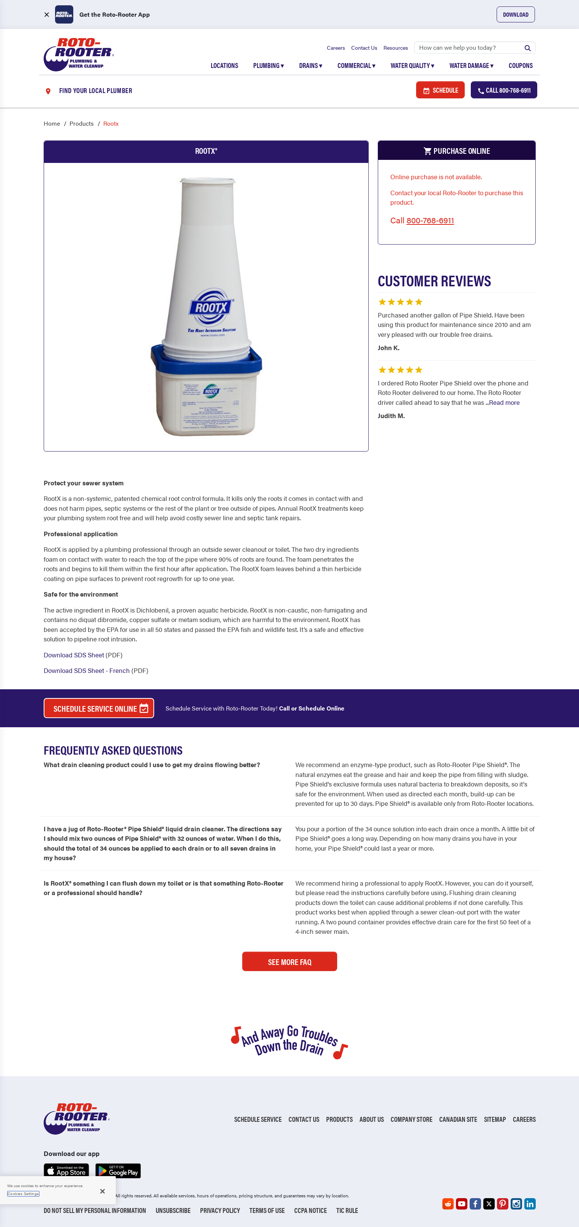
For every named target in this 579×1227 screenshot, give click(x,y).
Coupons (521, 65)
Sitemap (495, 1119)
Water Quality (412, 65)
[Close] (102, 1191)
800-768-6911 (430, 220)
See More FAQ (289, 961)
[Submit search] (528, 47)
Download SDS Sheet (74, 655)
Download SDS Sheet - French (87, 670)
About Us (372, 1119)
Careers (336, 47)
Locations (224, 65)
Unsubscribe (173, 1210)
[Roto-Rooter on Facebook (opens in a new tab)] (475, 1204)
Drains (310, 65)
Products (81, 123)
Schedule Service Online (102, 709)
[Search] (475, 47)
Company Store (411, 1119)
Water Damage (472, 65)
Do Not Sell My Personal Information (95, 1210)
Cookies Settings (23, 1193)
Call (504, 90)
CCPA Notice (310, 1210)
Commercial (356, 65)
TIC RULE (347, 1210)
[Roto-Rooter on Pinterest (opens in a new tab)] (502, 1204)
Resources (395, 47)
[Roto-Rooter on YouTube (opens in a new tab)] (461, 1204)
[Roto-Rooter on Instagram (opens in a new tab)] (516, 1204)
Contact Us (364, 47)
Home (52, 123)
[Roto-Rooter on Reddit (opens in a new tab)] (448, 1204)
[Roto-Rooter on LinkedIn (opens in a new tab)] (530, 1204)
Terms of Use (267, 1210)
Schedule (440, 90)
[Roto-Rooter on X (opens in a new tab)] (489, 1204)
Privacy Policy (220, 1210)
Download (516, 14)
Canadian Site (458, 1119)
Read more (504, 402)
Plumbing (268, 65)
